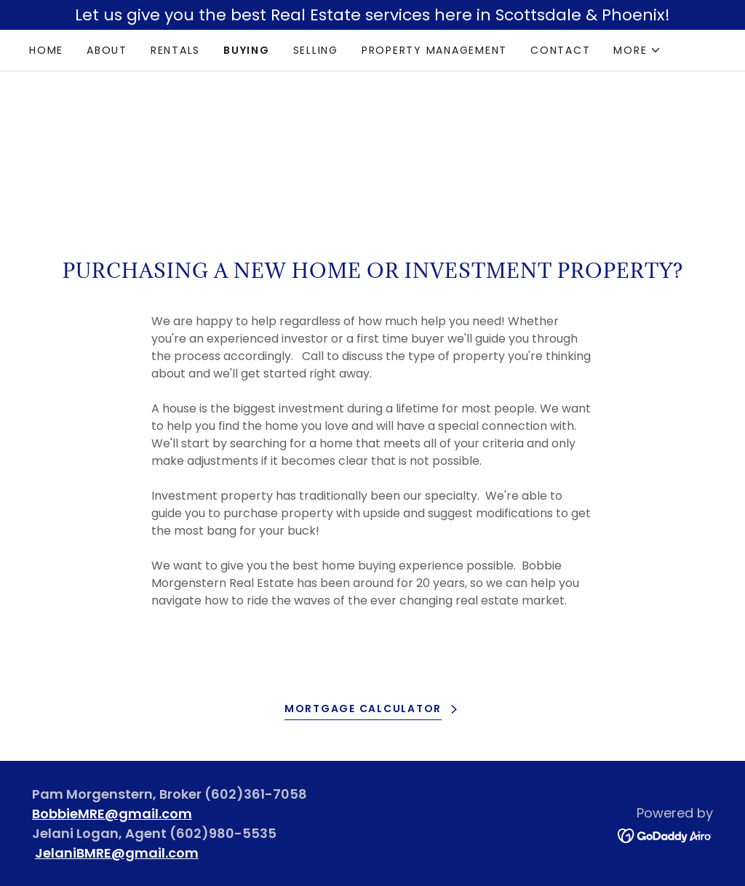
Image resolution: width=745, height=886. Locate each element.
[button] (637, 50)
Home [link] (46, 50)
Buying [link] (246, 50)
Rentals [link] (175, 50)
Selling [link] (315, 50)
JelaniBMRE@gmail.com (117, 853)
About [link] (107, 50)
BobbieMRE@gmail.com (112, 814)
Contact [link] (560, 50)
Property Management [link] (434, 50)
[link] (665, 834)
